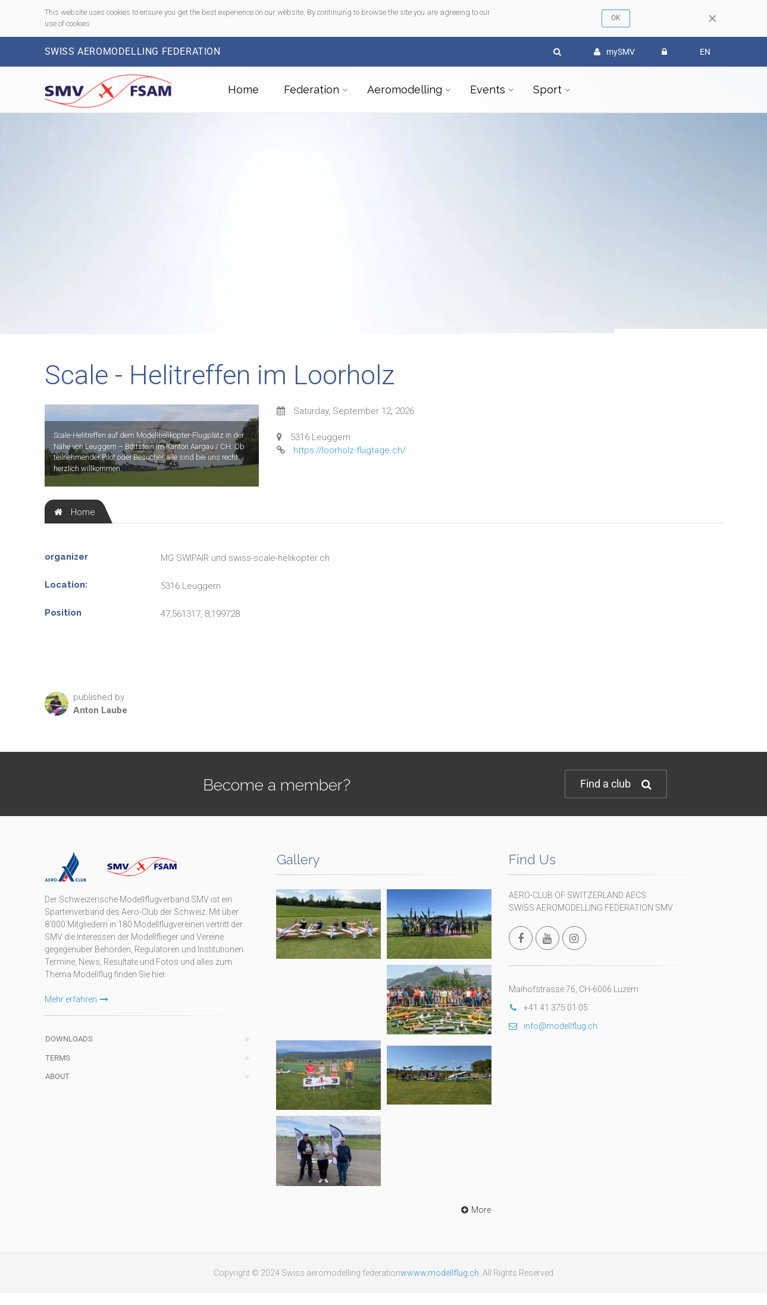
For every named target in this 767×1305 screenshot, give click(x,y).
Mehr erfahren (76, 999)
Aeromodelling (404, 89)
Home (243, 89)
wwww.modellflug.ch (439, 1273)
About (57, 1076)
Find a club (616, 784)
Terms (57, 1057)
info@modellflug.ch (553, 1026)
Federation (311, 89)
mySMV (614, 52)
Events (487, 89)
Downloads (69, 1038)
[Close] (712, 18)
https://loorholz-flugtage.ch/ (349, 450)
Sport (547, 89)
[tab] (75, 511)
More (474, 1210)
